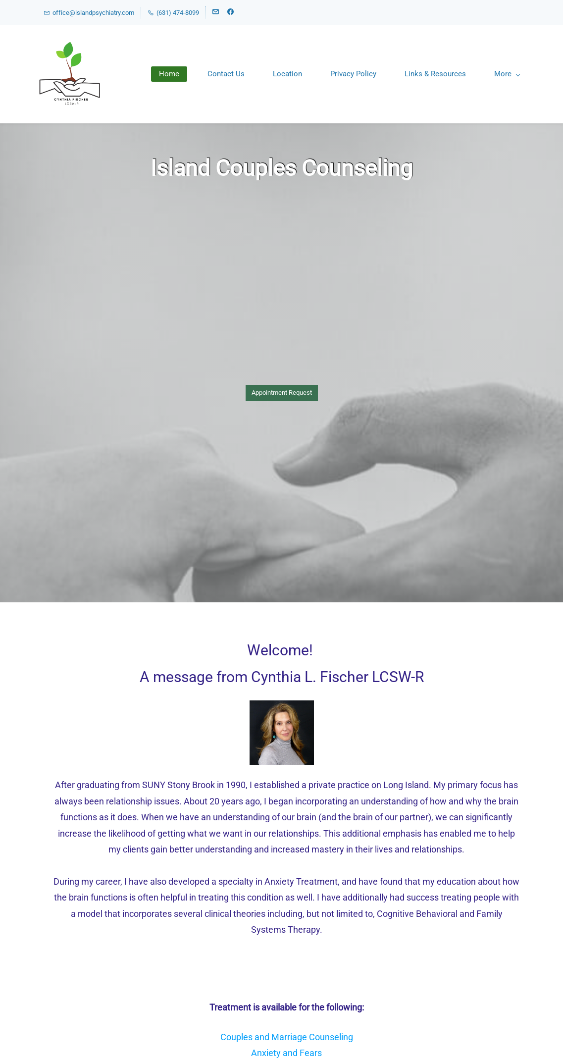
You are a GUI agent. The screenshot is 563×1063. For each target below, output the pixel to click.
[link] (282, 706)
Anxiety (266, 1053)
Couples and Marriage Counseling (286, 1037)
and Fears (301, 1053)
